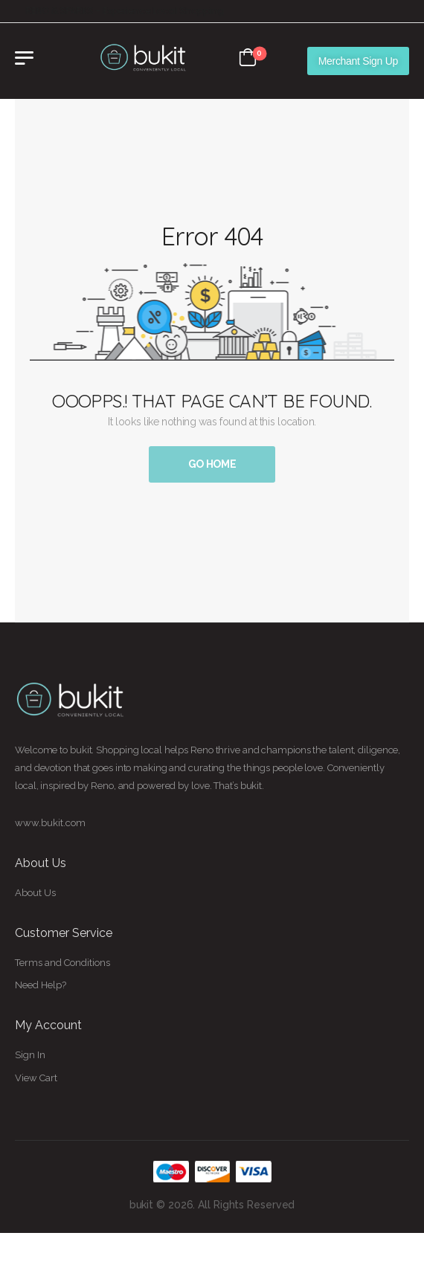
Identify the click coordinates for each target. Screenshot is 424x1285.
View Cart (36, 1077)
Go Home (212, 464)
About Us (35, 892)
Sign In (30, 1054)
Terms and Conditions (62, 962)
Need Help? (40, 985)
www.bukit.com (50, 822)
